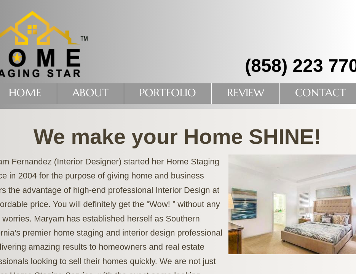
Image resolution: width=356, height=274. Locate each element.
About (90, 92)
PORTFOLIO (167, 92)
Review (245, 92)
